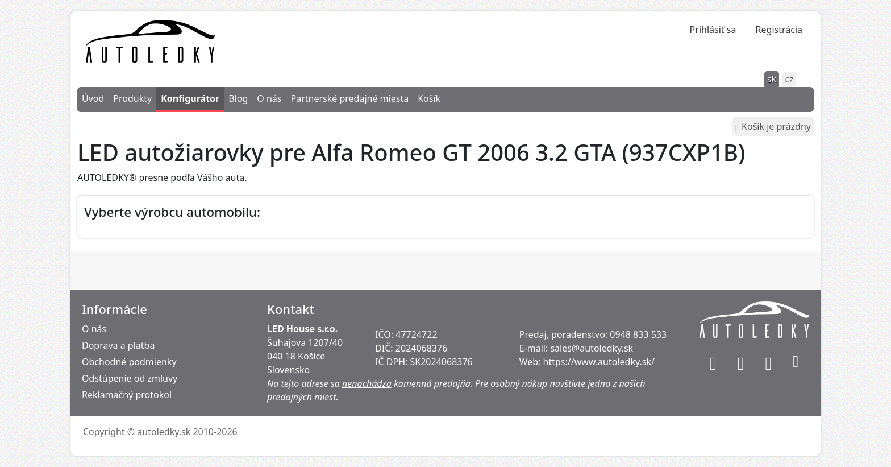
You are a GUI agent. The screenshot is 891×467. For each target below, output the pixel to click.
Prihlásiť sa (713, 29)
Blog (238, 98)
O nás (269, 98)
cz (789, 79)
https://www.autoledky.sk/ (599, 362)
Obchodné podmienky (129, 362)
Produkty (132, 98)
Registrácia (779, 29)
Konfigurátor (190, 98)
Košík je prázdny (773, 126)
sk (771, 79)
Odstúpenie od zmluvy (129, 378)
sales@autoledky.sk (591, 348)
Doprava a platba (118, 345)
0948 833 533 (638, 334)
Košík (429, 98)
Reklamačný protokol (127, 395)
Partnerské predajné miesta (349, 98)
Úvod (93, 98)
